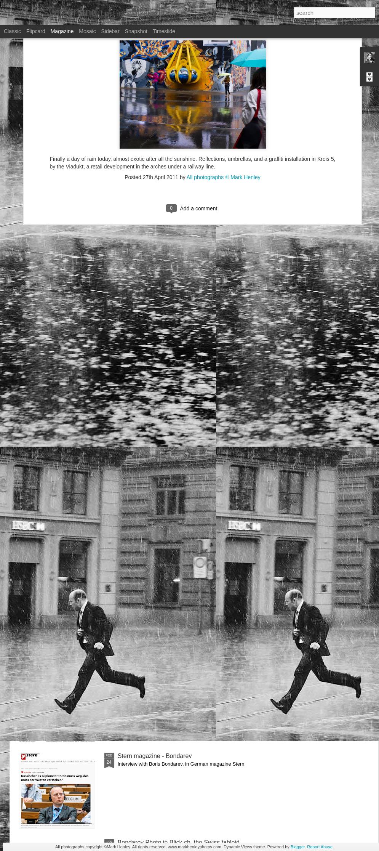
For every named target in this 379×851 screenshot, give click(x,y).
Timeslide (164, 31)
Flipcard (35, 31)
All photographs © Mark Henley (224, 110)
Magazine (62, 31)
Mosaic (87, 31)
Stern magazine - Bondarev (155, 756)
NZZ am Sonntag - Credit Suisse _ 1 (167, 669)
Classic (12, 31)
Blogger (298, 847)
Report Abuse (320, 847)
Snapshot (136, 31)
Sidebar (110, 31)
